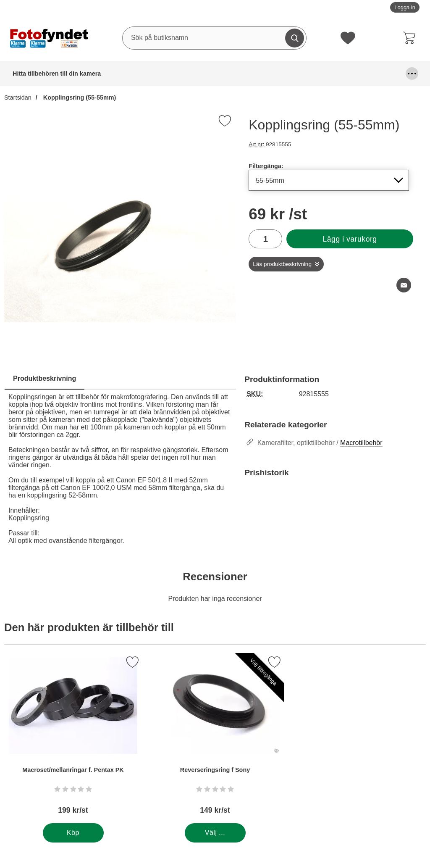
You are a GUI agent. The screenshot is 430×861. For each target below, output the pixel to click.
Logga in (404, 7)
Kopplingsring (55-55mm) (79, 97)
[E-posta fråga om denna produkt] (403, 285)
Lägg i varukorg (349, 239)
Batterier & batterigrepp (90, 73)
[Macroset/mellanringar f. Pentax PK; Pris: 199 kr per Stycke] (73, 738)
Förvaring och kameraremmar (338, 73)
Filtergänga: (266, 166)
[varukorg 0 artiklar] (411, 38)
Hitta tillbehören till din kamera (32, 73)
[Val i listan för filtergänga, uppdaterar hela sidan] (329, 180)
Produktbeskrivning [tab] (44, 378)
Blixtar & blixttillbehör (143, 73)
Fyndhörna (284, 73)
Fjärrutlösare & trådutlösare (232, 73)
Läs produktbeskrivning (282, 264)
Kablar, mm (387, 73)
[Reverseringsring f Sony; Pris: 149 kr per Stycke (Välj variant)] (215, 738)
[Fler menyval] (412, 73)
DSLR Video (186, 73)
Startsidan (17, 97)
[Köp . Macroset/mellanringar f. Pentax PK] (73, 833)
